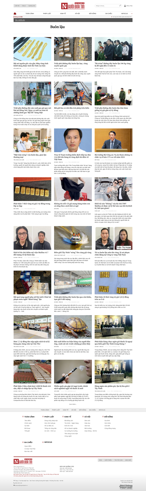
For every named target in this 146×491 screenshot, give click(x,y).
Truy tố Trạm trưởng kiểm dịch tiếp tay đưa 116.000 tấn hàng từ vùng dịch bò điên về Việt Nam (72, 157)
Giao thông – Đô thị (91, 431)
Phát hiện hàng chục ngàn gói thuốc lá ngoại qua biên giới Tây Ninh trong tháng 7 (113, 342)
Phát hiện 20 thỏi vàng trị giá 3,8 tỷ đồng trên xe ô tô (112, 298)
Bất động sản (69, 420)
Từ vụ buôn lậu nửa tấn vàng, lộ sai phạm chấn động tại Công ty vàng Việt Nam (112, 253)
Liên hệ (17, 5)
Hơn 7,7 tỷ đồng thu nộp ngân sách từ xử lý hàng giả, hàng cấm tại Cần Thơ (32, 342)
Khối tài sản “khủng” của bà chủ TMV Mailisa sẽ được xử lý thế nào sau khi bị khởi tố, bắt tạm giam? (113, 205)
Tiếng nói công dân (51, 428)
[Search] (120, 5)
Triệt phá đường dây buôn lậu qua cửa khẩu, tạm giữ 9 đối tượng (72, 298)
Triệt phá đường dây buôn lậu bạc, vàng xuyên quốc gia (71, 64)
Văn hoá (87, 426)
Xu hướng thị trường (71, 431)
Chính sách (28, 423)
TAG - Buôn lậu (20, 20)
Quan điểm (28, 446)
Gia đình (107, 420)
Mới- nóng (16, 208)
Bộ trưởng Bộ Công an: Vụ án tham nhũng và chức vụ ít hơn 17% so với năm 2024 (113, 156)
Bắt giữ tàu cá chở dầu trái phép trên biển (71, 108)
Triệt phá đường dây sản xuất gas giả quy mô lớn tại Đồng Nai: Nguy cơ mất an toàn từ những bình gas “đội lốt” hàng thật (32, 110)
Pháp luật (47, 13)
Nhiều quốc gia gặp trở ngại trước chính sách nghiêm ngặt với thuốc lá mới (71, 387)
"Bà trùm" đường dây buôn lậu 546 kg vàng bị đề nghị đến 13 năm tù (113, 64)
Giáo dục (87, 423)
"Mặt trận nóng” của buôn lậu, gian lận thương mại (30, 156)
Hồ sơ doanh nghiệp (71, 428)
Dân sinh (87, 420)
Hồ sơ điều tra (17, 68)
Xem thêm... (73, 404)
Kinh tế (63, 13)
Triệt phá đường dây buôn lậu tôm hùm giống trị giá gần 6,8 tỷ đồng (111, 109)
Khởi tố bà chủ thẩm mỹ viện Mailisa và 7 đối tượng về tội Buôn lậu (31, 253)
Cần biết (107, 426)
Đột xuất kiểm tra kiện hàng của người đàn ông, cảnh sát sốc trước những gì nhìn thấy (72, 342)
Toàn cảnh (30, 13)
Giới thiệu (108, 460)
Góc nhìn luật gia (18, 115)
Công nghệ (68, 436)
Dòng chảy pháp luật (59, 255)
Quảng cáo (32, 5)
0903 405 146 (18, 483)
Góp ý (24, 5)
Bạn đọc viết (28, 451)
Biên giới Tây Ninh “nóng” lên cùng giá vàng (72, 252)
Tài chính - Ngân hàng (72, 423)
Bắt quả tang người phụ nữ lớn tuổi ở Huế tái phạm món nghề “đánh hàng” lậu (32, 298)
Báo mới (128, 460)
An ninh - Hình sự (58, 68)
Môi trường (88, 428)
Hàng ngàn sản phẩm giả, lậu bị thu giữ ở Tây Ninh (112, 387)
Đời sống (92, 13)
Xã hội (77, 13)
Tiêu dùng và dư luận (71, 433)
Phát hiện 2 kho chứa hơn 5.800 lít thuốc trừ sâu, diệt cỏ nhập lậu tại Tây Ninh (32, 387)
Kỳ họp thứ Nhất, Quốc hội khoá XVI (125, 16)
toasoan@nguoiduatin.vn (21, 485)
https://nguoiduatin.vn (19, 466)
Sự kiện (27, 426)
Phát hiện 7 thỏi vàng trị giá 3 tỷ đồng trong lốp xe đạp (32, 204)
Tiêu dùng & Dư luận (19, 159)
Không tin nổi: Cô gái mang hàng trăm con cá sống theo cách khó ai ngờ (72, 204)
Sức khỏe (56, 391)
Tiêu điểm (28, 420)
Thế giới (27, 431)
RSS (100, 460)
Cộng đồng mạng (110, 428)
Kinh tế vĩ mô (69, 426)
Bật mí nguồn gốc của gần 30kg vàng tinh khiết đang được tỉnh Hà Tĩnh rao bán (31, 64)
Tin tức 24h (118, 460)
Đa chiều (109, 13)
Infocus (124, 13)
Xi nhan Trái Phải (30, 449)
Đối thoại (97, 159)
